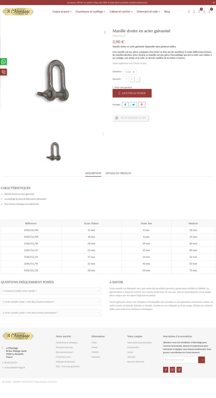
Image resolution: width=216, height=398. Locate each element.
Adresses (131, 356)
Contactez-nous (63, 356)
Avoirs (130, 351)
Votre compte (134, 335)
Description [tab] (93, 173)
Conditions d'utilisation (67, 341)
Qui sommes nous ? (65, 351)
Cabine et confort (121, 11)
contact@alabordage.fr (14, 366)
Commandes (133, 346)
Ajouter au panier (132, 93)
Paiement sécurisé (64, 346)
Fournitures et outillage (91, 11)
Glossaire (96, 356)
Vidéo (94, 341)
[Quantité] (126, 79)
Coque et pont (62, 11)
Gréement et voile (149, 11)
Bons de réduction (135, 361)
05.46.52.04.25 (10, 361)
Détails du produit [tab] (118, 173)
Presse (95, 346)
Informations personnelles (139, 341)
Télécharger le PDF (130, 118)
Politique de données (65, 361)
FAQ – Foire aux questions (68, 365)
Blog (167, 11)
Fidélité (95, 351)
